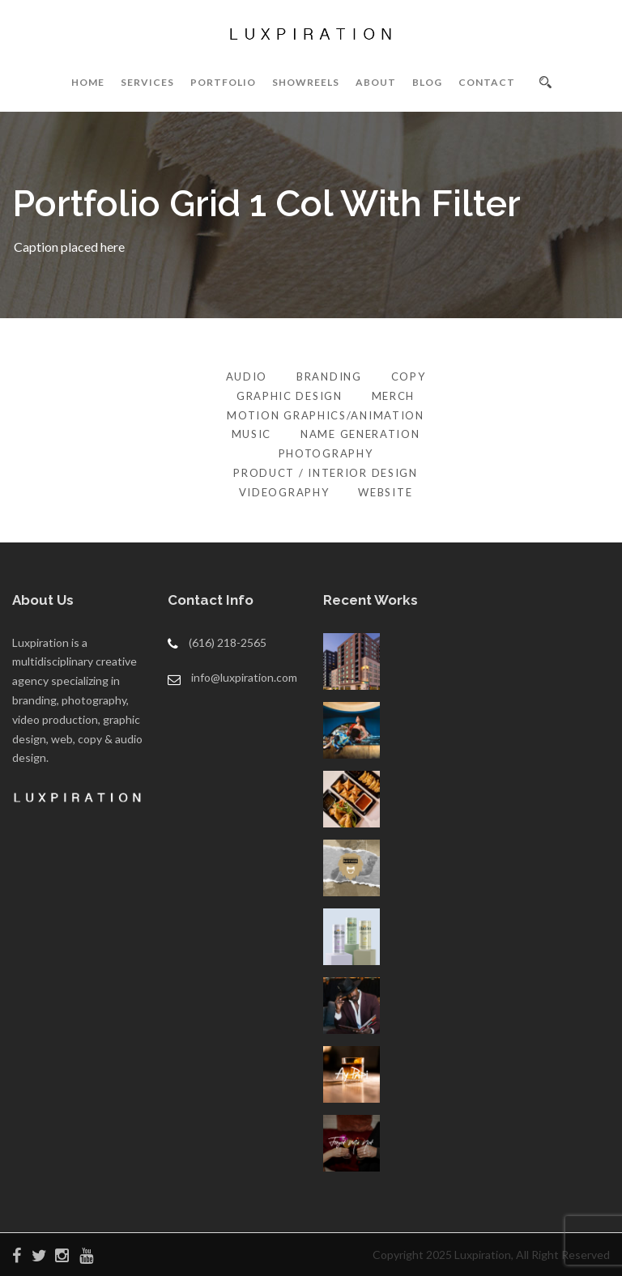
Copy (408, 376)
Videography (284, 492)
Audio (247, 376)
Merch (393, 395)
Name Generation (360, 433)
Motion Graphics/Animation (325, 415)
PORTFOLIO (223, 82)
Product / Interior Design (325, 472)
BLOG (427, 82)
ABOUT (376, 82)
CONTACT (486, 82)
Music (252, 433)
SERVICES (147, 82)
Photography (326, 453)
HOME (87, 82)
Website (385, 492)
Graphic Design (289, 395)
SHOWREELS (305, 82)
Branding (329, 376)
